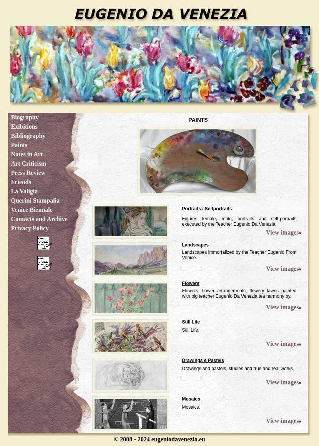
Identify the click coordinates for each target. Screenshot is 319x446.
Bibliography (28, 135)
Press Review (28, 172)
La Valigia (24, 191)
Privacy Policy (29, 228)
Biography (24, 117)
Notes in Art (27, 154)
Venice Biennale (31, 209)
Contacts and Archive (39, 219)
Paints (19, 145)
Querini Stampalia (35, 200)
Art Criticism (28, 163)
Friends (21, 182)
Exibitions (24, 126)
